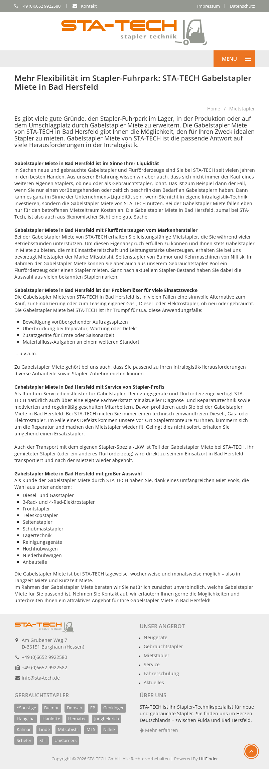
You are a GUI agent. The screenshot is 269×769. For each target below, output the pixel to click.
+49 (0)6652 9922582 (44, 667)
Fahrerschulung (161, 673)
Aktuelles (154, 682)
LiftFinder (208, 759)
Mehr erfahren (159, 730)
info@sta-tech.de (41, 678)
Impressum (208, 6)
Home (213, 108)
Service (152, 664)
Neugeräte (155, 637)
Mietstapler (242, 108)
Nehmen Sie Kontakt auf (100, 594)
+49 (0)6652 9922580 (44, 657)
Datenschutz (242, 6)
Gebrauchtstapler (163, 646)
